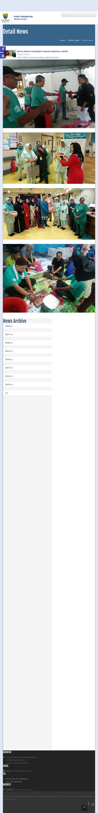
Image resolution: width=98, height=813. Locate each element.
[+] (6, 392)
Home (62, 40)
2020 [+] (8, 342)
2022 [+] (8, 326)
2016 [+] (8, 376)
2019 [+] (8, 351)
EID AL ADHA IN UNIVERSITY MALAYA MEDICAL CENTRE (42, 51)
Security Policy (10, 799)
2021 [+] (8, 334)
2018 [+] (8, 359)
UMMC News (73, 40)
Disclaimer (89, 796)
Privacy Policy (65, 796)
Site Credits (78, 796)
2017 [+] (8, 367)
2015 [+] (8, 384)
